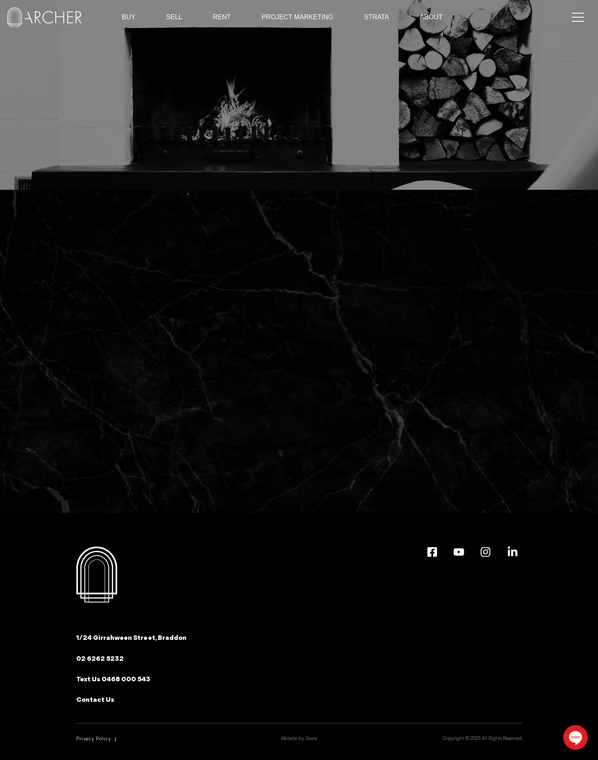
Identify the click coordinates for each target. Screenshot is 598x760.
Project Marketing (297, 17)
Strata (376, 17)
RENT (222, 17)
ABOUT (431, 17)
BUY (128, 17)
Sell (174, 17)
